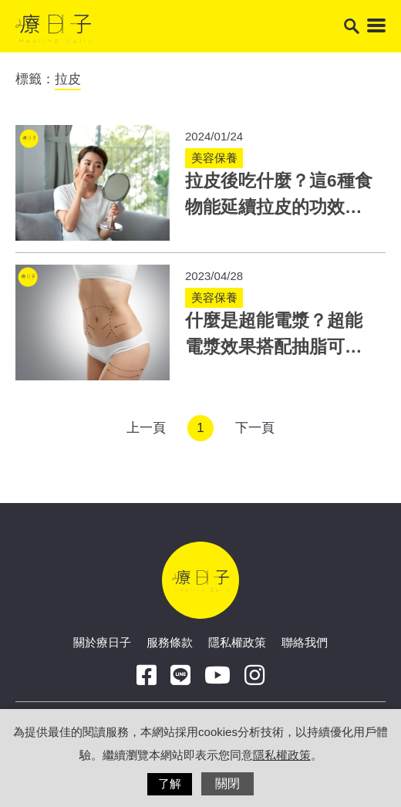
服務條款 (170, 642)
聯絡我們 (304, 642)
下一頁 (255, 427)
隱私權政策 (237, 642)
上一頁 (146, 427)
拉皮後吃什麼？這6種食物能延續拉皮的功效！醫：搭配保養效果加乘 (278, 207)
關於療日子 (102, 642)
